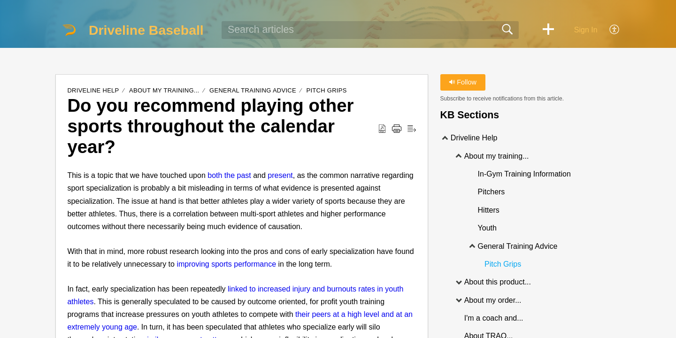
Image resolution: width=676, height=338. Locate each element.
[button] (548, 30)
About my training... (165, 90)
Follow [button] (462, 82)
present (280, 175)
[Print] (396, 129)
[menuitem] (609, 30)
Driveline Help (93, 90)
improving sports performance (226, 264)
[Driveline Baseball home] (69, 30)
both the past (229, 175)
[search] (370, 30)
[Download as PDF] (382, 129)
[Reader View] (411, 129)
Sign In (586, 30)
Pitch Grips (326, 90)
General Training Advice (252, 90)
